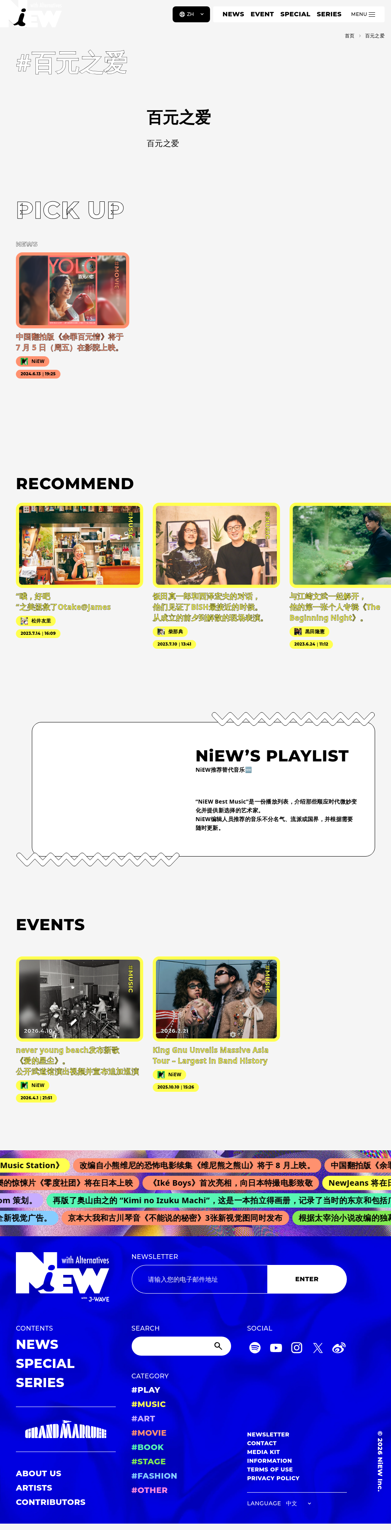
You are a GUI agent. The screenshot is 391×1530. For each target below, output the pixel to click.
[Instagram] (297, 1349)
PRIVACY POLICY (273, 1478)
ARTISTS (34, 1488)
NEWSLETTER (155, 1257)
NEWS (233, 14)
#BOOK (148, 1447)
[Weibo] (339, 1349)
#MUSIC (149, 1404)
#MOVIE (149, 1433)
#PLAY (146, 1390)
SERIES (329, 14)
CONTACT (262, 1443)
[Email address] (199, 1279)
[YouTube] (276, 1349)
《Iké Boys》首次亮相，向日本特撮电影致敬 (235, 1182)
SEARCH (146, 1328)
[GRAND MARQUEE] (66, 1429)
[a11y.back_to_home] (32, 17)
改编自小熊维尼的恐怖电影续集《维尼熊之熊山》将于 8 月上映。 (202, 1165)
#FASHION (154, 1476)
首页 (350, 36)
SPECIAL (295, 14)
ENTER (307, 1279)
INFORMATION (269, 1460)
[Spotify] (255, 1349)
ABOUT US (38, 1473)
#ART (144, 1418)
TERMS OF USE (270, 1469)
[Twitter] (318, 1349)
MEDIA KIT (263, 1452)
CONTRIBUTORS (51, 1502)
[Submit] (219, 1346)
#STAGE (149, 1461)
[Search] (181, 1346)
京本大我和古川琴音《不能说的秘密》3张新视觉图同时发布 (178, 1217)
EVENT (262, 14)
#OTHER (150, 1490)
